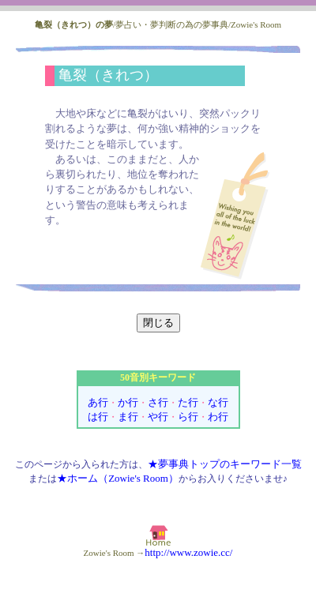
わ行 (218, 416)
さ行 (158, 402)
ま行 (128, 416)
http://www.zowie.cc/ (188, 552)
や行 (158, 416)
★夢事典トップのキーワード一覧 (225, 464)
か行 (128, 402)
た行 (188, 402)
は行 (98, 416)
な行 (218, 402)
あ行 (98, 402)
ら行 (188, 416)
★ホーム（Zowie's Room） (118, 478)
